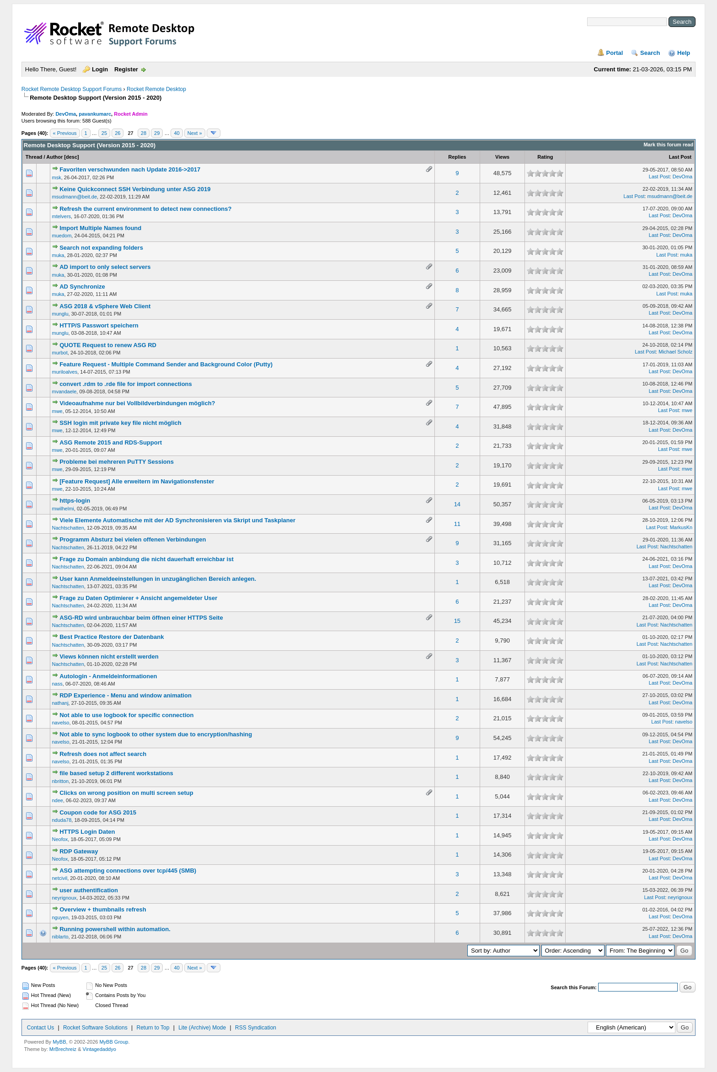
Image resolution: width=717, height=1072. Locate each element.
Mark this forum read (668, 144)
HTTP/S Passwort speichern (99, 325)
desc (71, 157)
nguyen (60, 917)
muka (58, 255)
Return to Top (153, 1027)
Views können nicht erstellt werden (109, 656)
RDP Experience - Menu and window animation (125, 695)
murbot (60, 352)
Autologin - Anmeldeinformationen (108, 676)
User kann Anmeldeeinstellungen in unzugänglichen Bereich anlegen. (157, 578)
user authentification (88, 890)
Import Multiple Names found (100, 228)
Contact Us (40, 1027)
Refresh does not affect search (102, 753)
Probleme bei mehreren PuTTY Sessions (116, 461)
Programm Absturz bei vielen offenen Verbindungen (132, 539)
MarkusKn (681, 527)
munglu (60, 313)
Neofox (60, 839)
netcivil (60, 878)
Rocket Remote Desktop (156, 89)
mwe (57, 411)
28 (143, 133)
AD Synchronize (82, 286)
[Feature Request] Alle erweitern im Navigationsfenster (136, 481)
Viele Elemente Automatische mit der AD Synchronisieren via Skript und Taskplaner (177, 520)
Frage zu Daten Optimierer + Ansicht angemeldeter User (138, 598)
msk (56, 177)
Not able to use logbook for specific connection (126, 715)
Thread (34, 157)
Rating (545, 157)
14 (457, 504)
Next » (194, 133)
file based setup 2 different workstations (116, 773)
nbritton (60, 781)
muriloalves (65, 372)
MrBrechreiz (62, 1049)
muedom (62, 235)
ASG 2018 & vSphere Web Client (104, 306)
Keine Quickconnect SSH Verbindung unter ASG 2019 (134, 189)
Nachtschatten (68, 528)
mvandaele (64, 391)
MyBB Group (113, 1042)
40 (176, 133)
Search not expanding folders (101, 247)
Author (54, 157)
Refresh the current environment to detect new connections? (145, 208)
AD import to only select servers (104, 266)
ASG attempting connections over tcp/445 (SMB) (127, 870)
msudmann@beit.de (74, 196)
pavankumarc (95, 114)
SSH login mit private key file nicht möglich (120, 422)
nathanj (60, 703)
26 (117, 133)
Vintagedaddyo (99, 1049)
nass (57, 683)
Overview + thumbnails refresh (102, 909)
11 (457, 523)
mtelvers (61, 216)
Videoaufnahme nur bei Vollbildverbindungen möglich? (137, 403)
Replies (457, 157)
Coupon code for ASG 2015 (97, 812)
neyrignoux (64, 897)
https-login (74, 500)
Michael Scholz (675, 351)
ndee (57, 800)
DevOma (65, 114)
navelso (61, 722)
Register (126, 69)
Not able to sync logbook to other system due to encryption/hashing (155, 734)
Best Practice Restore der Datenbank (111, 636)
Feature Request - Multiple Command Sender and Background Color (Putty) (166, 364)
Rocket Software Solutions (95, 1027)
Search (650, 52)
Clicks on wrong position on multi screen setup (126, 792)
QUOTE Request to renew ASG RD (107, 345)
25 (104, 133)
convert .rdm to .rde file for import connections (125, 384)
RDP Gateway (78, 851)
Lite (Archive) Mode (202, 1027)
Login (100, 69)
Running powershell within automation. (115, 929)
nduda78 (62, 820)
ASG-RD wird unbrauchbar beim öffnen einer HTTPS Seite (141, 617)
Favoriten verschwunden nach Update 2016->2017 (129, 169)
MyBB (59, 1042)
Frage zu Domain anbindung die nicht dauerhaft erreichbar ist (146, 559)
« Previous (65, 133)
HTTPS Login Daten (87, 831)
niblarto (60, 936)
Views (502, 157)
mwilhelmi (63, 508)
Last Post (680, 157)
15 (457, 620)
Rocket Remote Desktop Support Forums (71, 89)
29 (157, 133)
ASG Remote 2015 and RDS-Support (110, 442)
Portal (614, 52)
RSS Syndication (255, 1027)
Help (683, 52)
